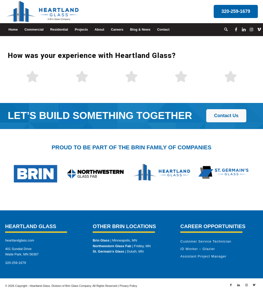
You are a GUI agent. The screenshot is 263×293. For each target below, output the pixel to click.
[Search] (224, 29)
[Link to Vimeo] (259, 29)
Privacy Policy (128, 285)
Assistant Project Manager (203, 256)
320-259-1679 (15, 263)
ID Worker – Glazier (197, 249)
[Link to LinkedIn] (244, 29)
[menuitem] (13, 29)
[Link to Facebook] (236, 29)
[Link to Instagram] (251, 29)
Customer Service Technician (205, 241)
